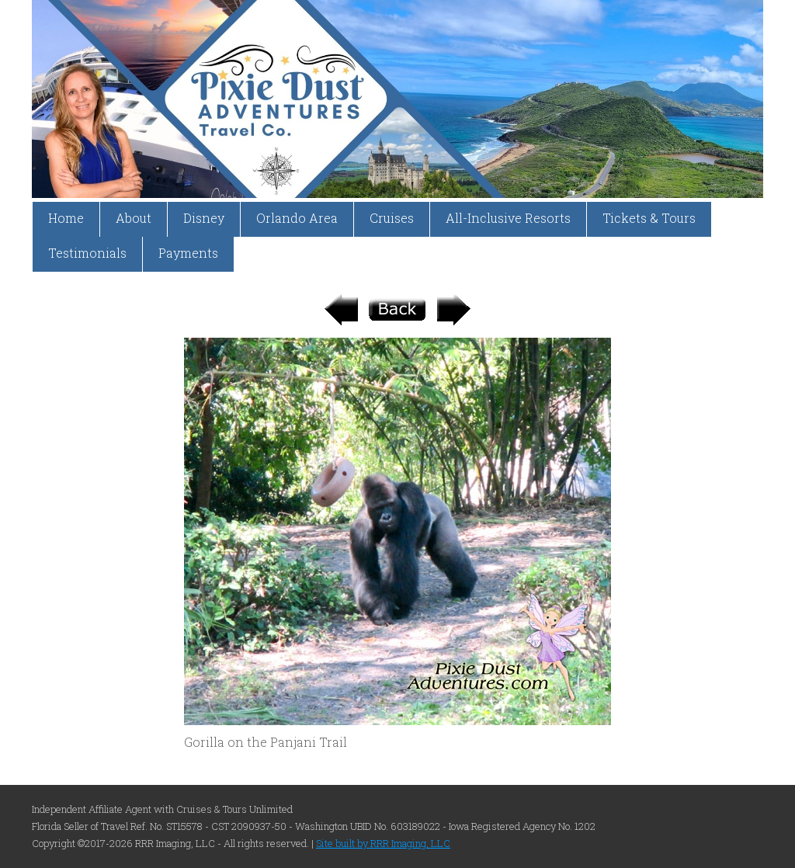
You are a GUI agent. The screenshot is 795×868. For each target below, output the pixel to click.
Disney (203, 218)
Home (66, 218)
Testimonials (87, 253)
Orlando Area (297, 218)
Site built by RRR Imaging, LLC (383, 843)
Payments (188, 253)
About (133, 218)
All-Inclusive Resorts (508, 218)
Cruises (392, 218)
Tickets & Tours (649, 218)
